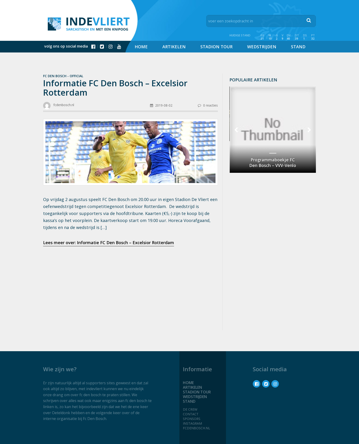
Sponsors (191, 418)
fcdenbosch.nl (196, 428)
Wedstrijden (261, 46)
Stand (298, 46)
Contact (190, 414)
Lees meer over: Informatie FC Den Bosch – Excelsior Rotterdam (108, 242)
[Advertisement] (130, 286)
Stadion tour (216, 46)
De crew (190, 409)
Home (141, 46)
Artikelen (174, 46)
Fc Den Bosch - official (63, 76)
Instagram (192, 423)
